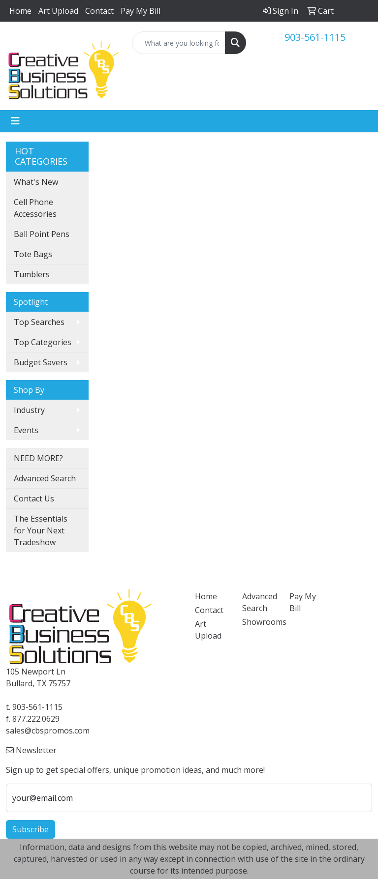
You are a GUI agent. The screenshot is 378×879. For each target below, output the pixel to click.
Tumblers (32, 274)
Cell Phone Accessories (35, 208)
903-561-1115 (315, 37)
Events (26, 430)
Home (20, 10)
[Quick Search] (178, 42)
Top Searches (39, 322)
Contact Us (34, 498)
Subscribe (30, 829)
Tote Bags (33, 254)
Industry (29, 410)
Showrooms (260, 621)
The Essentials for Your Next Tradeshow (40, 530)
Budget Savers (40, 362)
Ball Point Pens (41, 234)
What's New (36, 181)
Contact (99, 10)
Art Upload (58, 10)
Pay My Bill (140, 10)
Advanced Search (45, 478)
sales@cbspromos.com (48, 730)
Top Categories (42, 342)
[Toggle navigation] (15, 121)
